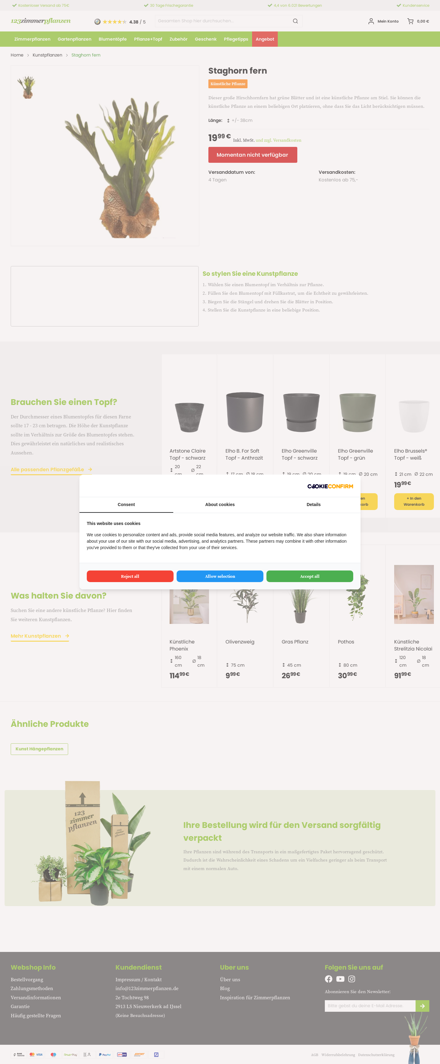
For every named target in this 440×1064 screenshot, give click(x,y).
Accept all (310, 576)
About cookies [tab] (220, 504)
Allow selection (220, 576)
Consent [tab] (126, 504)
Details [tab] (314, 504)
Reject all (130, 576)
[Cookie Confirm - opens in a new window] (330, 486)
